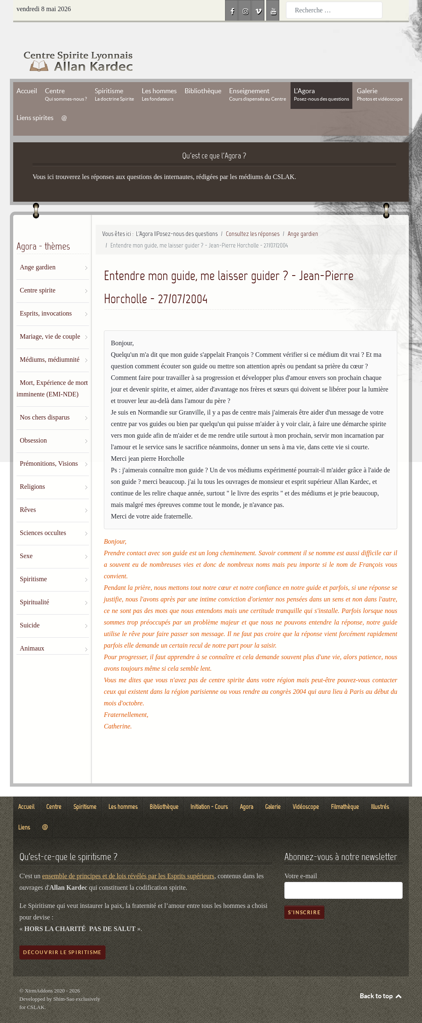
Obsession (33, 421)
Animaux (32, 629)
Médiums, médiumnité (50, 340)
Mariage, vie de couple (50, 317)
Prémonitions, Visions (49, 444)
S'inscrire (304, 893)
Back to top (381, 977)
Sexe (26, 537)
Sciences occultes (43, 514)
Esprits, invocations (46, 294)
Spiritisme (33, 560)
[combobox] (334, 10)
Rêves (28, 491)
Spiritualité (34, 583)
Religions (32, 467)
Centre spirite (38, 271)
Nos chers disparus (45, 398)
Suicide (30, 606)
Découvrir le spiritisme (62, 933)
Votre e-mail (300, 857)
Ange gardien (38, 248)
